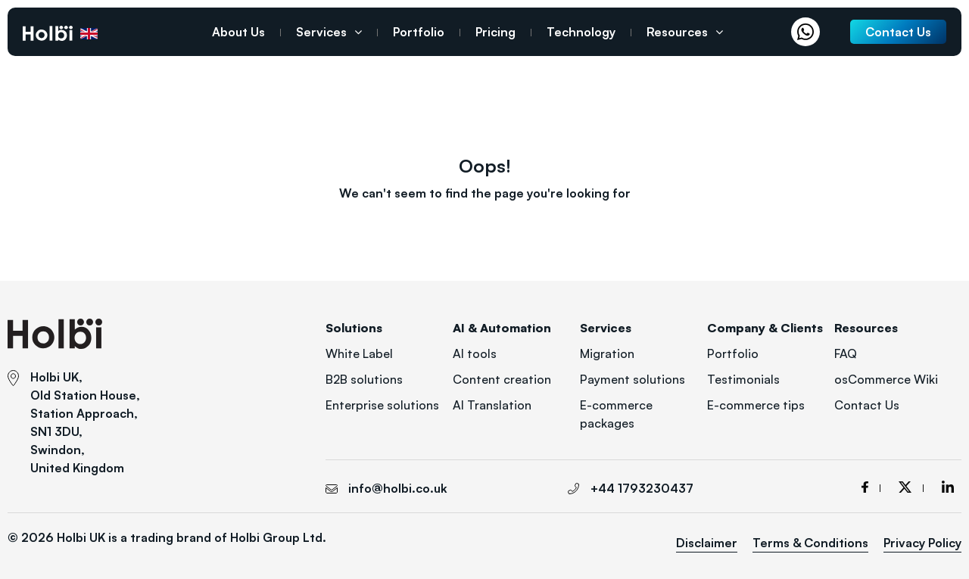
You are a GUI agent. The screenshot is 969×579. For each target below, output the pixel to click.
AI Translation (492, 404)
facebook (871, 487)
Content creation (502, 379)
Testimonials (743, 379)
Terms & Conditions (810, 542)
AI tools (475, 353)
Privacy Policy (922, 542)
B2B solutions (364, 379)
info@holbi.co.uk (397, 488)
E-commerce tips (756, 404)
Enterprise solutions (382, 404)
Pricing (495, 31)
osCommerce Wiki (886, 379)
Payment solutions (632, 379)
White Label (359, 353)
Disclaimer (706, 542)
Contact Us (866, 404)
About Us (238, 31)
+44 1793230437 (131, 33)
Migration (607, 353)
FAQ (845, 353)
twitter (911, 487)
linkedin (948, 487)
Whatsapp (809, 31)
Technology (581, 31)
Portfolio (418, 31)
